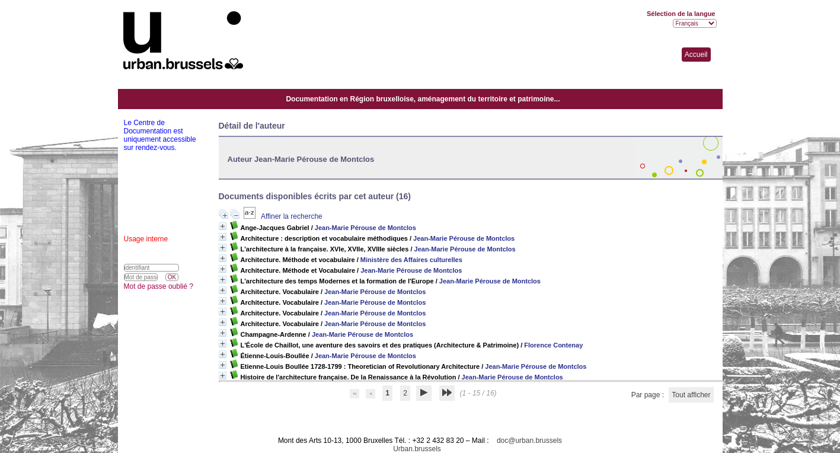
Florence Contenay (553, 345)
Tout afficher (691, 395)
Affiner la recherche (291, 216)
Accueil (696, 54)
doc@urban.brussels (529, 440)
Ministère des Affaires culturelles (411, 259)
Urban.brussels (417, 449)
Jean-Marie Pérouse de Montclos (365, 227)
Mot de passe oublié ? (158, 286)
